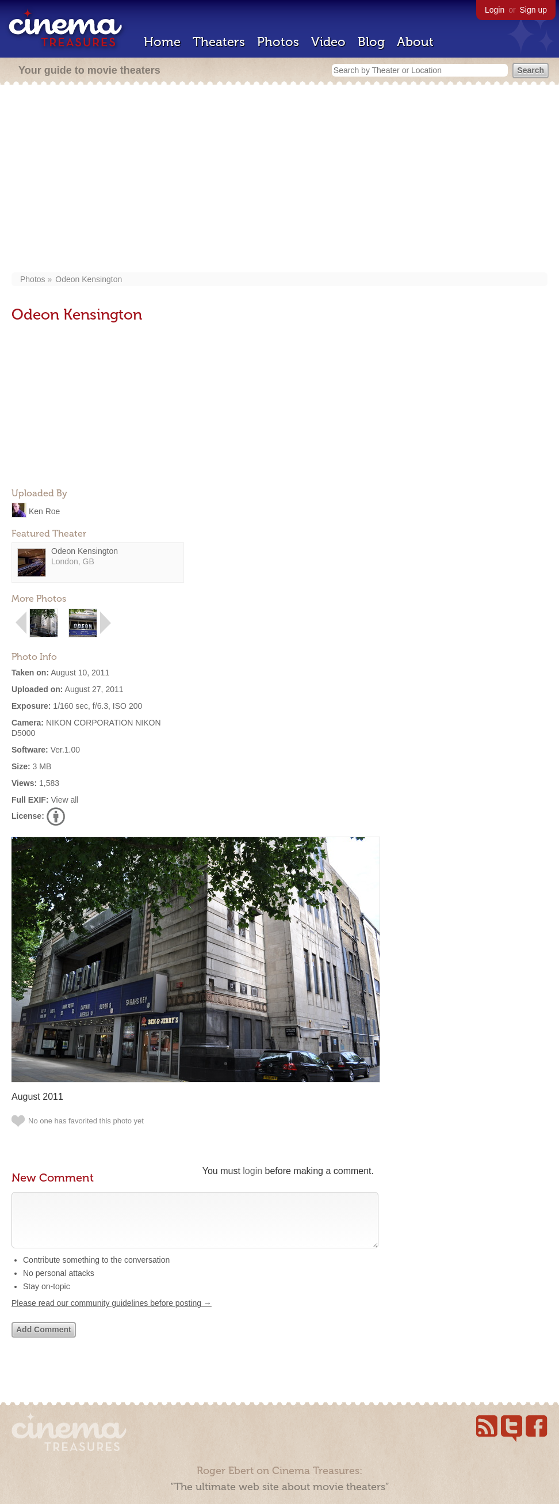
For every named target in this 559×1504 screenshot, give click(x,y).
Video (328, 42)
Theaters (219, 42)
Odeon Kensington (88, 279)
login (252, 1171)
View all (64, 799)
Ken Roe (44, 510)
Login (494, 9)
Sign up (533, 9)
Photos (278, 42)
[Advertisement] (279, 179)
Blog (371, 42)
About (415, 42)
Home (162, 42)
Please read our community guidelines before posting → (112, 1314)
